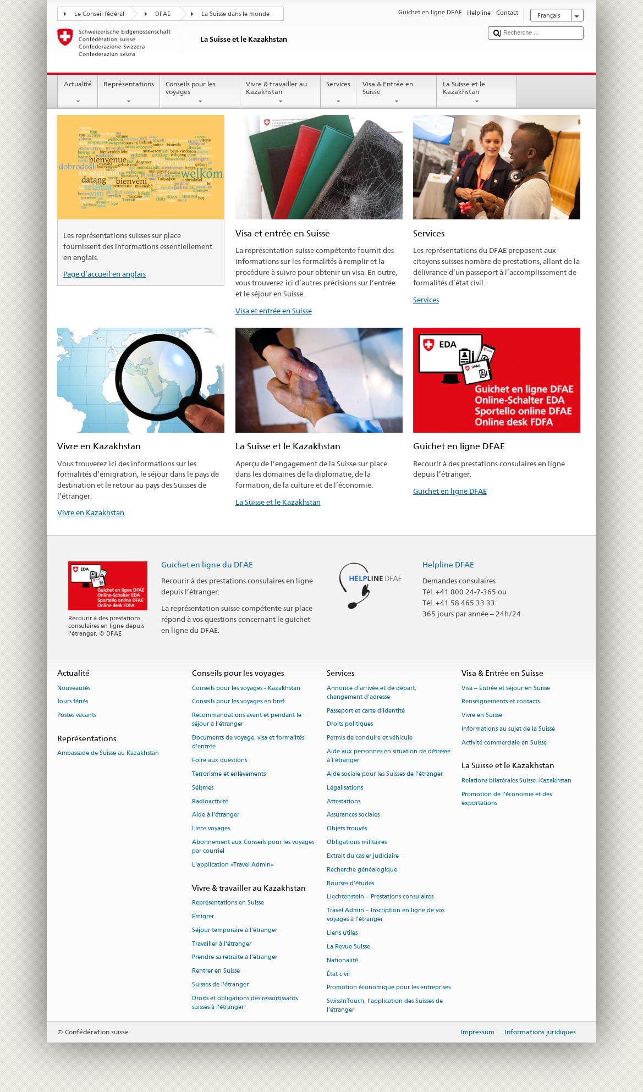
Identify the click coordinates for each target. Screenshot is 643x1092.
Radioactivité (210, 801)
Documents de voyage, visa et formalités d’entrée (248, 743)
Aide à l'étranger (215, 815)
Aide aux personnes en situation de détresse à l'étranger (388, 756)
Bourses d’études (350, 883)
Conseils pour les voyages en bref (238, 701)
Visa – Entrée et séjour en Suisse (505, 688)
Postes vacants (76, 715)
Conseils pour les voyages (200, 93)
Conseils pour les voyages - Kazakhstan (246, 688)
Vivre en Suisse (481, 715)
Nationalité (342, 960)
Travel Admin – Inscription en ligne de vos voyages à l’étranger (385, 915)
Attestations (343, 801)
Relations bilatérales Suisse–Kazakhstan (516, 780)
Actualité (77, 93)
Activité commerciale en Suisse (504, 742)
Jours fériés (72, 701)
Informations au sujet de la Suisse (508, 728)
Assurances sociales (353, 815)
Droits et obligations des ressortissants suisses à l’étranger (245, 1003)
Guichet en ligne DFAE (450, 491)
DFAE (163, 14)
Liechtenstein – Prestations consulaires (380, 897)
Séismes (202, 787)
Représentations (129, 93)
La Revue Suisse (348, 946)
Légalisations (345, 787)
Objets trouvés (347, 828)
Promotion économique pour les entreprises (388, 987)
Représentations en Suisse (228, 902)
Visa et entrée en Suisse (273, 310)
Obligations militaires (357, 842)
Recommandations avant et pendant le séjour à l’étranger (246, 720)
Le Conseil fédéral (99, 14)
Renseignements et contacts (500, 701)
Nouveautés (73, 688)
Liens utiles (342, 933)
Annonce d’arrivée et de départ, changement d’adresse (371, 693)
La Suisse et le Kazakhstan (476, 93)
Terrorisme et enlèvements (229, 773)
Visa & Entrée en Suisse (396, 93)
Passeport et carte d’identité (366, 710)
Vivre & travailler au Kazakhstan (280, 93)
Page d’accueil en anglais (104, 273)
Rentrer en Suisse (216, 971)
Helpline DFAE (448, 564)
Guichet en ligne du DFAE (207, 564)
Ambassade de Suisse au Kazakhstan (108, 753)
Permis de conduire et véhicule (370, 738)
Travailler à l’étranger (221, 943)
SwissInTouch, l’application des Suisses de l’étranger (385, 1006)
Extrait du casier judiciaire (363, 855)
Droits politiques (350, 724)
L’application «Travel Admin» (233, 864)
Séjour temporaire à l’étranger (234, 930)
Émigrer (203, 916)
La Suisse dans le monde (235, 14)
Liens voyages (211, 828)
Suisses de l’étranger (220, 984)
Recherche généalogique (362, 869)
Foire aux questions (219, 760)
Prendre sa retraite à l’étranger (234, 957)
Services (338, 93)
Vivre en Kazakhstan (90, 512)
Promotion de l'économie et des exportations (506, 799)
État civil (338, 974)
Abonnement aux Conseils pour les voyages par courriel (253, 846)
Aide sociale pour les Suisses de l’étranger (385, 773)
